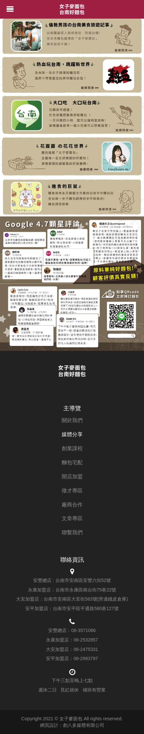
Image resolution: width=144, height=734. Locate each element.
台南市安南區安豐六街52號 (83, 580)
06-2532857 (85, 639)
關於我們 (72, 420)
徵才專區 (72, 490)
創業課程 (72, 448)
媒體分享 (72, 434)
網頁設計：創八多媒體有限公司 (72, 725)
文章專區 (72, 518)
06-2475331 (85, 649)
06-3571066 (83, 630)
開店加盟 (72, 476)
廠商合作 (72, 504)
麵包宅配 (72, 462)
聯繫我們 (72, 532)
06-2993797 (85, 658)
